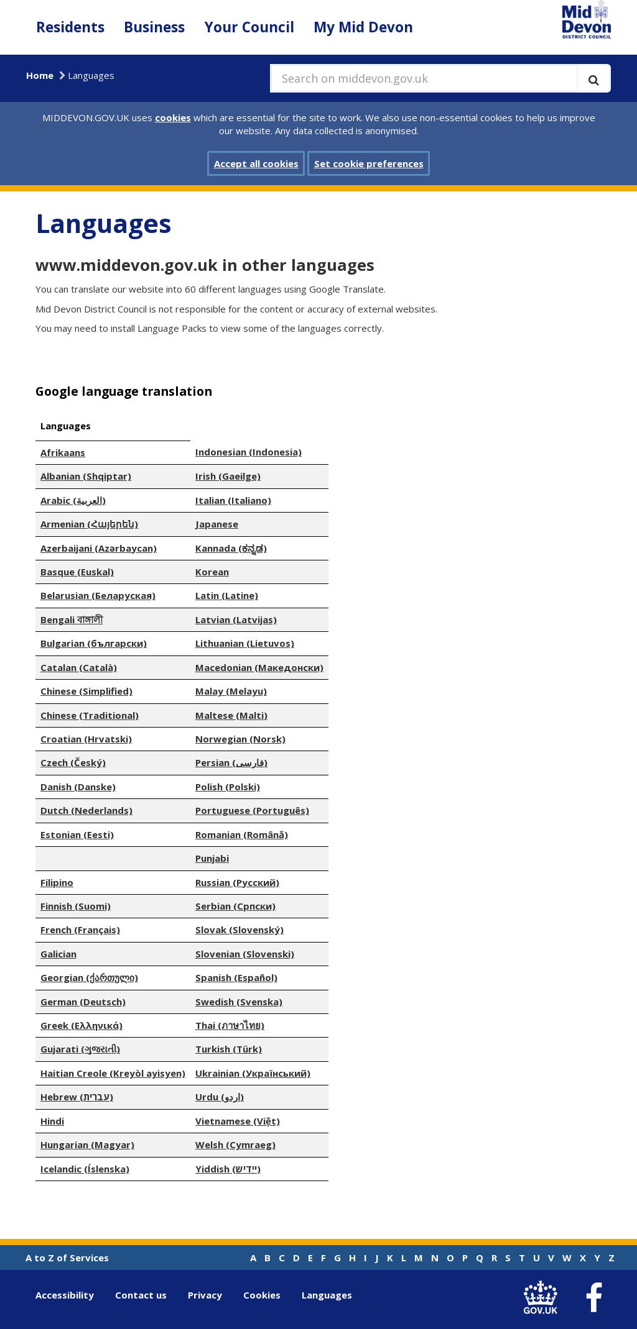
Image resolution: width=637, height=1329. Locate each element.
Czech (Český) (73, 762)
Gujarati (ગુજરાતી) (80, 1049)
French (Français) (80, 929)
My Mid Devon (363, 27)
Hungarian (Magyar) (87, 1144)
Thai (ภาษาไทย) (229, 1025)
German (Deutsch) (83, 1001)
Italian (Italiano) (233, 500)
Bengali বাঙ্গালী (71, 619)
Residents (70, 27)
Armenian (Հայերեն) (89, 524)
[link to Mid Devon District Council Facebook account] (593, 1298)
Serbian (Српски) (235, 906)
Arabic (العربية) (73, 500)
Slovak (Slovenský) (239, 929)
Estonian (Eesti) (77, 834)
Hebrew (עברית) (76, 1096)
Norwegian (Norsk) (240, 739)
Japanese (216, 524)
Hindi (52, 1121)
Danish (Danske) (78, 786)
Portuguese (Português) (252, 810)
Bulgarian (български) (93, 643)
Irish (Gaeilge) (228, 476)
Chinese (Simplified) (86, 691)
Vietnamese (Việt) (237, 1121)
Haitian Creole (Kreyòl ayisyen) (112, 1073)
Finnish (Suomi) (75, 906)
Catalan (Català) (78, 667)
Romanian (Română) (241, 834)
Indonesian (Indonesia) (248, 451)
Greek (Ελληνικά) (81, 1025)
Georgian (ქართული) (89, 977)
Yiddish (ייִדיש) (228, 1168)
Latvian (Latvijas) (236, 619)
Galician (58, 954)
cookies (173, 117)
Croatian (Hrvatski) (86, 739)
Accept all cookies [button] (256, 163)
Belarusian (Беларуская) (98, 595)
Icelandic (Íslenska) (84, 1168)
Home (39, 75)
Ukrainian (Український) (252, 1073)
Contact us (141, 1295)
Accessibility (64, 1295)
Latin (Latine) (226, 595)
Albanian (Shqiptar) (85, 476)
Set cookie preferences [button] (369, 163)
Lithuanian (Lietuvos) (244, 643)
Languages (327, 1295)
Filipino (56, 882)
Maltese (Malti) (231, 715)
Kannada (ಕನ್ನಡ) (231, 548)
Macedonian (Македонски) (259, 667)
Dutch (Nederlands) (86, 810)
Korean (212, 571)
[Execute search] (594, 78)
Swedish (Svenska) (238, 1001)
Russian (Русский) (237, 882)
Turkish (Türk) (228, 1049)
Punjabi (212, 858)
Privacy (205, 1295)
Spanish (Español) (236, 977)
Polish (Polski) (227, 786)
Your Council (249, 27)
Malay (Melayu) (231, 691)
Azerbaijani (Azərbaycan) (98, 548)
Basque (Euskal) (77, 571)
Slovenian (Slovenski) (244, 954)
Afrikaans (62, 452)
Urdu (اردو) (219, 1096)
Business (154, 27)
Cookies (262, 1295)
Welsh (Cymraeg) (235, 1144)
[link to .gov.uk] (543, 1297)
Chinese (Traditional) (89, 715)
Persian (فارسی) (231, 762)
